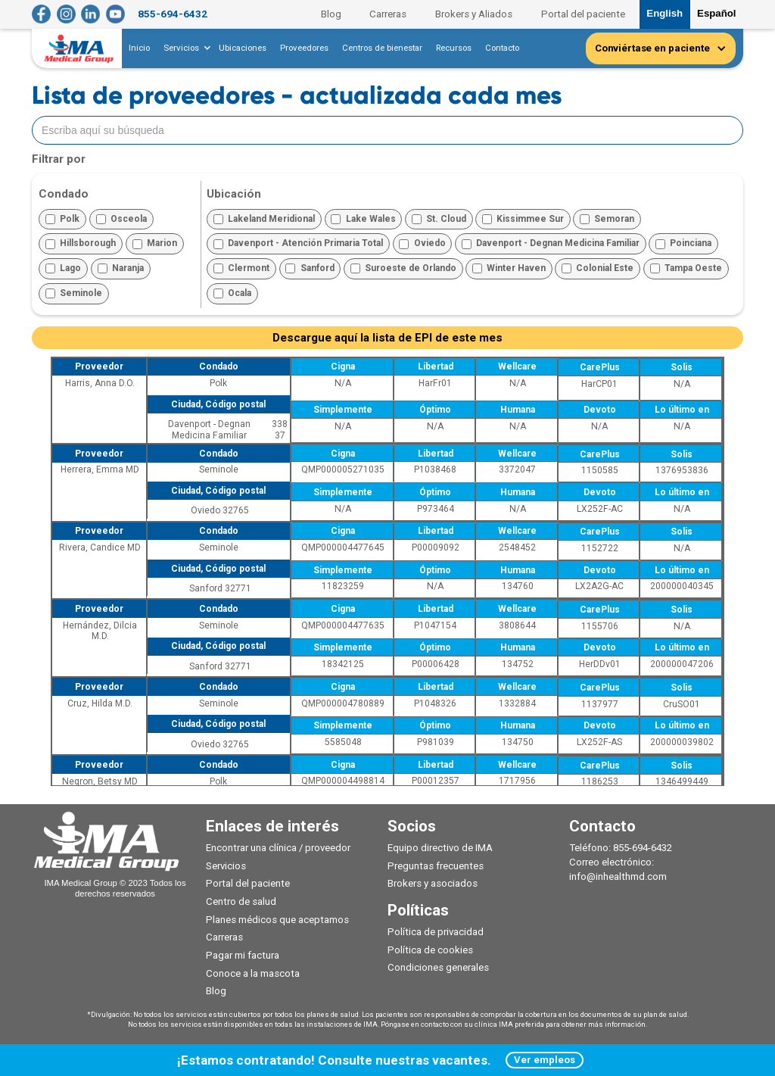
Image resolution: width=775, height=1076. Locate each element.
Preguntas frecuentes (436, 866)
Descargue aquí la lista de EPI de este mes (387, 338)
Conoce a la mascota (253, 973)
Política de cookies (430, 950)
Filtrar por (59, 159)
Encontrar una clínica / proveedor (278, 847)
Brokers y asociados (433, 883)
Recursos (454, 47)
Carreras (387, 14)
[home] (80, 48)
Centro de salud (241, 901)
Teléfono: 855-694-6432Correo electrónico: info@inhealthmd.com (620, 862)
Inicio (139, 47)
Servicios (226, 866)
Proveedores (304, 47)
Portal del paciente (583, 14)
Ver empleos (544, 1059)
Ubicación (234, 194)
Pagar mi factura (242, 955)
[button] (184, 48)
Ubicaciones (242, 47)
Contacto (502, 47)
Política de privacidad (436, 931)
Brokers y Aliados (473, 14)
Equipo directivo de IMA (440, 847)
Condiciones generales (438, 967)
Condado (64, 194)
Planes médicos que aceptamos (277, 919)
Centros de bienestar (382, 47)
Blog (331, 14)
